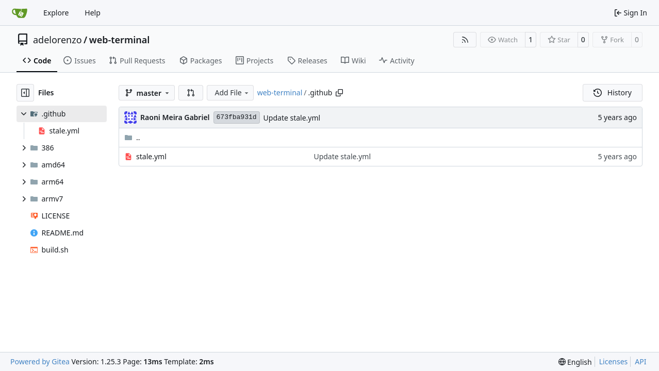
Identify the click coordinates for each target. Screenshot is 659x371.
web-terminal (119, 40)
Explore (56, 13)
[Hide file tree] (25, 93)
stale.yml (151, 156)
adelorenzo (57, 40)
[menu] (575, 362)
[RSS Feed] (465, 39)
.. (132, 137)
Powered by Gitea (40, 361)
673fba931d (237, 117)
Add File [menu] (232, 92)
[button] (190, 92)
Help (93, 13)
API (640, 361)
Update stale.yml (292, 118)
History (613, 92)
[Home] (19, 13)
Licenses (613, 361)
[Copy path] (339, 92)
